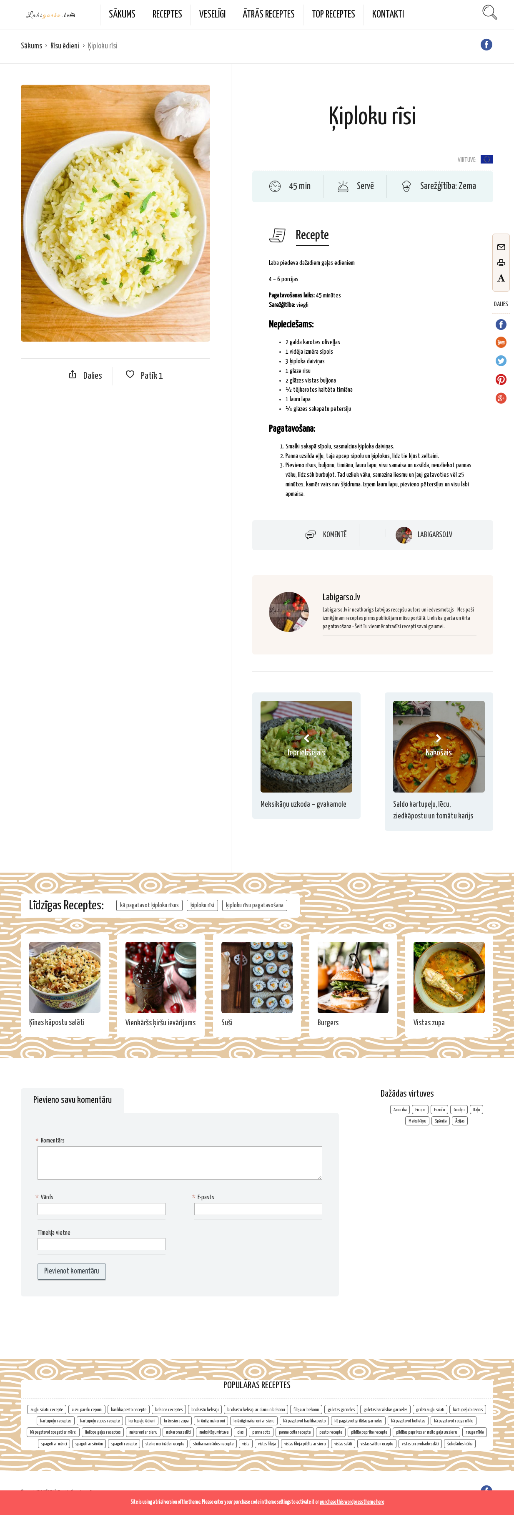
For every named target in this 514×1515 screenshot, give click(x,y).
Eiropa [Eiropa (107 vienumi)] (420, 1109)
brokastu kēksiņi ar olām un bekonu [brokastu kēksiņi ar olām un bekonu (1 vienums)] (256, 1409)
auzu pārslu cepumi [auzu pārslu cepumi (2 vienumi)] (87, 1409)
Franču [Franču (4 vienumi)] (439, 1109)
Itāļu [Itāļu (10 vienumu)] (476, 1109)
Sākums (122, 15)
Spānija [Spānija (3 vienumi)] (440, 1121)
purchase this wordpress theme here (352, 1502)
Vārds (45, 1198)
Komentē (334, 535)
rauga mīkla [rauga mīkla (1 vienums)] (475, 1432)
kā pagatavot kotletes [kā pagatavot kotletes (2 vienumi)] (408, 1421)
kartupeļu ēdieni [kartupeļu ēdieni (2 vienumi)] (141, 1421)
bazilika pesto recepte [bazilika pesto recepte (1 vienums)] (128, 1409)
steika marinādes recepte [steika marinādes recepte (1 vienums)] (213, 1444)
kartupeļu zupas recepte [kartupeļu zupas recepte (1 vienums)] (100, 1421)
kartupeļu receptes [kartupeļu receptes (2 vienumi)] (55, 1421)
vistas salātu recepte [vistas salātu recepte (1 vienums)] (377, 1444)
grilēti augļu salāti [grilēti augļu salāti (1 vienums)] (430, 1409)
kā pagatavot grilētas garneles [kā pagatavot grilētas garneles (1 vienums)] (358, 1421)
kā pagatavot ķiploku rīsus (149, 905)
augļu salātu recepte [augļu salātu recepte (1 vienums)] (46, 1409)
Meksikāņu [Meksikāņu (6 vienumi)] (417, 1121)
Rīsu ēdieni (65, 46)
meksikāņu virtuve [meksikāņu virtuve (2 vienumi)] (213, 1432)
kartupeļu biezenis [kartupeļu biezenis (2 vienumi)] (468, 1409)
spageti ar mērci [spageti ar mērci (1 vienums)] (54, 1444)
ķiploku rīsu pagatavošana (254, 905)
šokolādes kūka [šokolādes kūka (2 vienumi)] (459, 1444)
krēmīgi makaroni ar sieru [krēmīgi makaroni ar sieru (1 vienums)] (253, 1421)
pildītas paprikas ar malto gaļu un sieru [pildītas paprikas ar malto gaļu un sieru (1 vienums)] (426, 1432)
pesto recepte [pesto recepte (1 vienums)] (330, 1432)
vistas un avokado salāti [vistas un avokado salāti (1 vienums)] (420, 1444)
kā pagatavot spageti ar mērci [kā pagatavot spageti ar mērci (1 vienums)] (53, 1432)
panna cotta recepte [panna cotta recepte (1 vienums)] (295, 1432)
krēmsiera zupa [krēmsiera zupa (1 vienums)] (176, 1421)
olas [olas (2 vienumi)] (240, 1432)
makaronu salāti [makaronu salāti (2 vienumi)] (178, 1432)
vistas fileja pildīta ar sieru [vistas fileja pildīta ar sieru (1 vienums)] (305, 1444)
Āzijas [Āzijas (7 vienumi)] (459, 1121)
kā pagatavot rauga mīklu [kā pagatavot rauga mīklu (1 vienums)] (453, 1421)
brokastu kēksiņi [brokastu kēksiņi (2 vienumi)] (204, 1409)
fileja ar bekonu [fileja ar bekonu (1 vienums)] (306, 1409)
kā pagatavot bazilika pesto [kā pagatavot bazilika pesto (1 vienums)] (304, 1421)
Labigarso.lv (435, 535)
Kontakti (388, 15)
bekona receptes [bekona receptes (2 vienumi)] (169, 1409)
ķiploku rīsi (202, 905)
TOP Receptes (333, 15)
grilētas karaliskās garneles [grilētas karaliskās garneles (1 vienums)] (385, 1409)
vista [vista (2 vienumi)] (245, 1444)
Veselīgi (212, 15)
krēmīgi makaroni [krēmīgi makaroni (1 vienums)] (211, 1421)
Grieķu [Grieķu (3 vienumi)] (459, 1109)
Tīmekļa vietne (54, 1233)
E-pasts (204, 1198)
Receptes (167, 15)
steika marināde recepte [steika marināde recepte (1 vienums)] (164, 1444)
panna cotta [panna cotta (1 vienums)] (261, 1432)
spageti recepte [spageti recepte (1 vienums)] (124, 1444)
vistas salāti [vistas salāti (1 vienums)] (343, 1444)
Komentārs (51, 1141)
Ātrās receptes (269, 15)
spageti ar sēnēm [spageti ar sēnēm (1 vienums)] (89, 1444)
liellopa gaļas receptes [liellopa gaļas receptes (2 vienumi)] (102, 1432)
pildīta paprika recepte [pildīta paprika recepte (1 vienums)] (369, 1432)
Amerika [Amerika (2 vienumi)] (400, 1109)
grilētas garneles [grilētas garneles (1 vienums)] (341, 1409)
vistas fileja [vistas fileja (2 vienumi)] (267, 1444)
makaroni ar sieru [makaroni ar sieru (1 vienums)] (143, 1432)
